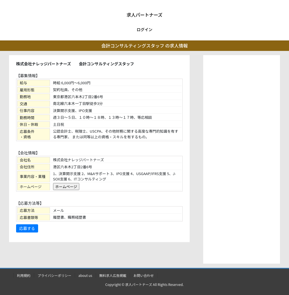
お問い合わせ (143, 275)
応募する (27, 228)
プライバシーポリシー (54, 275)
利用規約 (23, 275)
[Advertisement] (241, 161)
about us (85, 275)
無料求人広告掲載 (112, 275)
